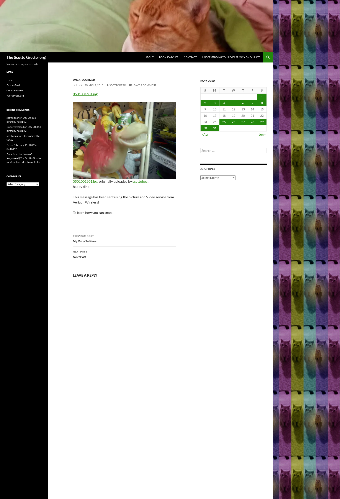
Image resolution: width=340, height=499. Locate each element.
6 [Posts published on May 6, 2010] (243, 103)
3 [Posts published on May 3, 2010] (215, 103)
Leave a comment (144, 85)
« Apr (205, 134)
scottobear (117, 85)
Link (79, 85)
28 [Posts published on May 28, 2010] (252, 122)
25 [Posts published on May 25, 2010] (224, 122)
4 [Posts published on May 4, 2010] (224, 103)
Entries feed (13, 85)
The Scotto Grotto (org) (26, 57)
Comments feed (15, 90)
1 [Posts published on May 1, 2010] (262, 96)
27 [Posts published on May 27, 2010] (243, 122)
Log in (10, 80)
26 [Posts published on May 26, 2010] (233, 122)
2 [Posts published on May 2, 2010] (205, 103)
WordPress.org (15, 95)
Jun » (262, 134)
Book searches (168, 57)
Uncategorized (84, 79)
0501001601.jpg (85, 94)
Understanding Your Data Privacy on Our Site (231, 57)
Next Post (124, 254)
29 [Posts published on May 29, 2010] (262, 122)
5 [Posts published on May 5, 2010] (233, 103)
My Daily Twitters (124, 238)
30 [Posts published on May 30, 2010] (205, 128)
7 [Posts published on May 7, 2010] (252, 103)
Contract (190, 57)
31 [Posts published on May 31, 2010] (214, 128)
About (149, 57)
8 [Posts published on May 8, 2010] (262, 103)
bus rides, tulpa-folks (27, 162)
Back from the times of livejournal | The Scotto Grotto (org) (24, 158)
